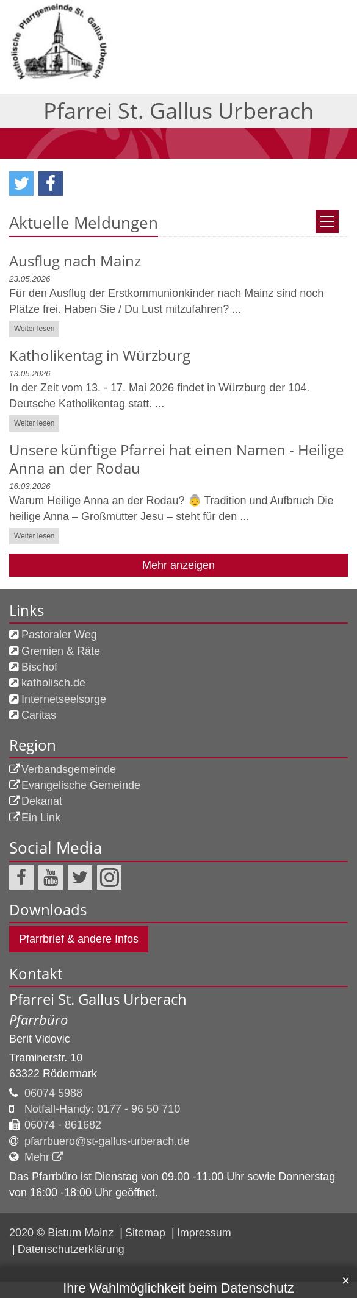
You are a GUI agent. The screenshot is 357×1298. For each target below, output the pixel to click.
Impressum (31, 1187)
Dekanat (41, 643)
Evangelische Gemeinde (80, 627)
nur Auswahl (45, 1274)
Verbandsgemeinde (68, 611)
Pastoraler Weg (59, 477)
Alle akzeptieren (304, 1274)
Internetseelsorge (63, 541)
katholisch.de (53, 525)
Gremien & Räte (60, 493)
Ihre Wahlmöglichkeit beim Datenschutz (178, 1087)
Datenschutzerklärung (58, 1172)
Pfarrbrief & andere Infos (79, 781)
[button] (21, 25)
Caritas (38, 557)
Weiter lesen (34, 170)
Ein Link (40, 660)
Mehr (36, 999)
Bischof (39, 509)
